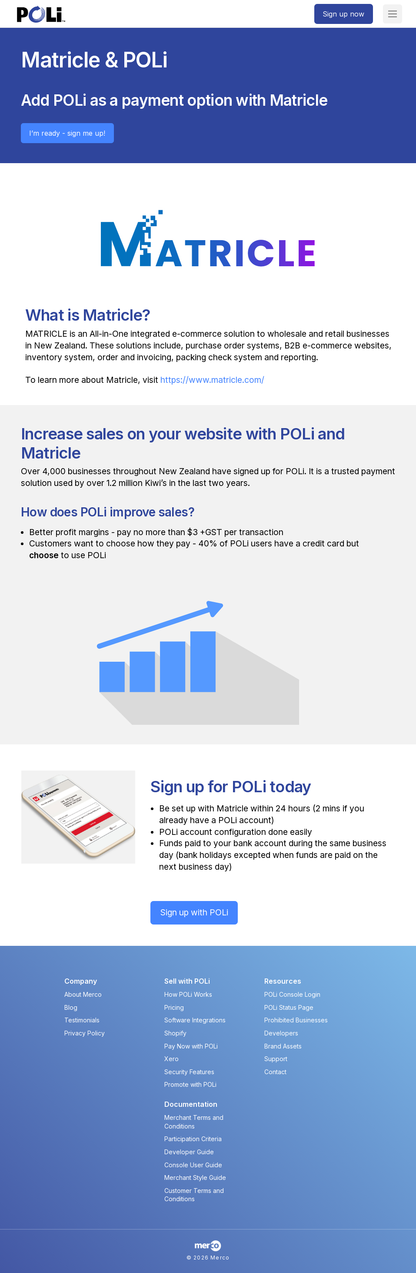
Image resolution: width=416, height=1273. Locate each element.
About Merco (83, 994)
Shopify (175, 1033)
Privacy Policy (84, 1033)
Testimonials (82, 1020)
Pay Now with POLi (191, 1046)
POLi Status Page (288, 1007)
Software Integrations (195, 1020)
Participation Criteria (193, 1138)
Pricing (174, 1007)
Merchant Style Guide (195, 1177)
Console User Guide (193, 1165)
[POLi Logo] (41, 14)
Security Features (189, 1071)
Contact (275, 1071)
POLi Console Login (292, 994)
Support (275, 1058)
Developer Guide (189, 1152)
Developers (281, 1033)
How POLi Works (188, 994)
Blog (70, 1007)
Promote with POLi (190, 1084)
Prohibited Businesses (296, 1020)
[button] (392, 13)
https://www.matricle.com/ (212, 380)
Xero (171, 1058)
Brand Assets (283, 1046)
